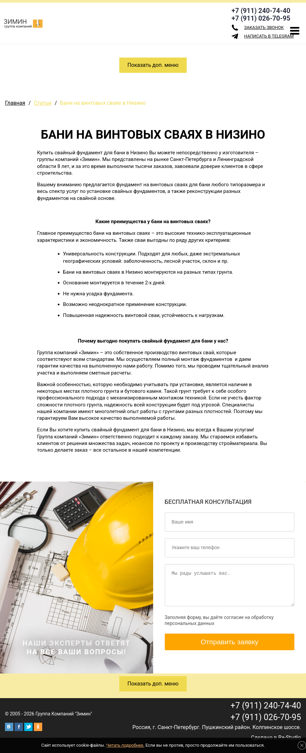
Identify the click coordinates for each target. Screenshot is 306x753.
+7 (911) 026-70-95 (261, 18)
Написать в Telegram (263, 36)
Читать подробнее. (125, 745)
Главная (15, 103)
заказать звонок (258, 27)
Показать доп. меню (153, 65)
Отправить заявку (229, 642)
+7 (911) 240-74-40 (261, 11)
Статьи (42, 103)
